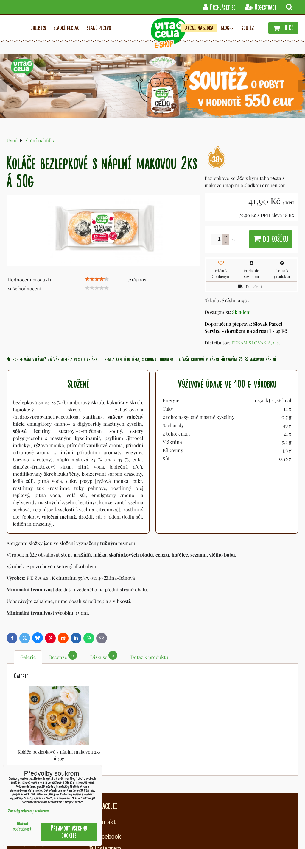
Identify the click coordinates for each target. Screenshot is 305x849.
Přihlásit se (219, 7)
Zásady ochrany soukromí (28, 811)
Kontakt (105, 821)
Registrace (260, 7)
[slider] (97, 279)
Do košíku (270, 239)
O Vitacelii (102, 806)
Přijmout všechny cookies (69, 832)
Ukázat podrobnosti (22, 827)
